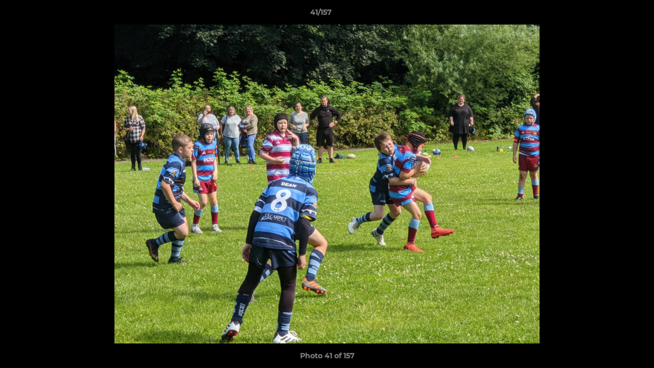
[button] (611, 14)
